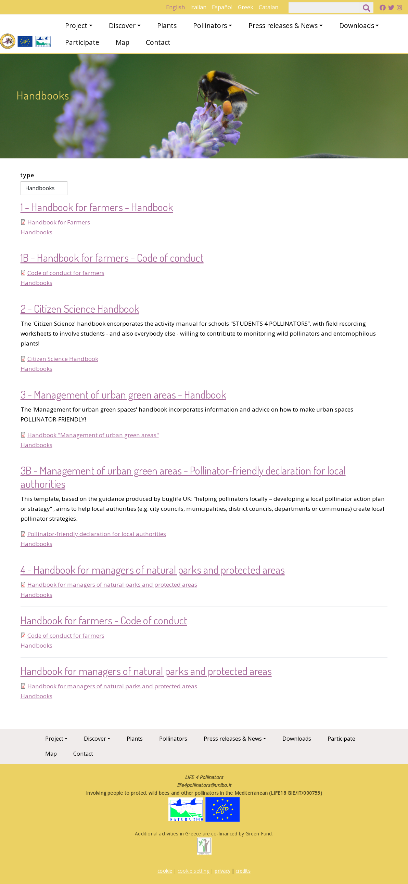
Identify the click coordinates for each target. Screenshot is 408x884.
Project (76, 25)
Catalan (268, 7)
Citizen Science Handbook (62, 359)
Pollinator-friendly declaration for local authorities (96, 534)
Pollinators (210, 25)
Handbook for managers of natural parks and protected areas (112, 584)
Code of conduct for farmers (65, 273)
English (175, 7)
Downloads (356, 25)
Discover (122, 25)
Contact (158, 42)
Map (122, 42)
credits (242, 871)
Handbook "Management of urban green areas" (93, 435)
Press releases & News (283, 25)
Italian (198, 7)
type (28, 175)
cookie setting (193, 871)
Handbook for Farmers (58, 222)
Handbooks (36, 232)
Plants (167, 25)
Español (222, 7)
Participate (82, 42)
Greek (245, 7)
